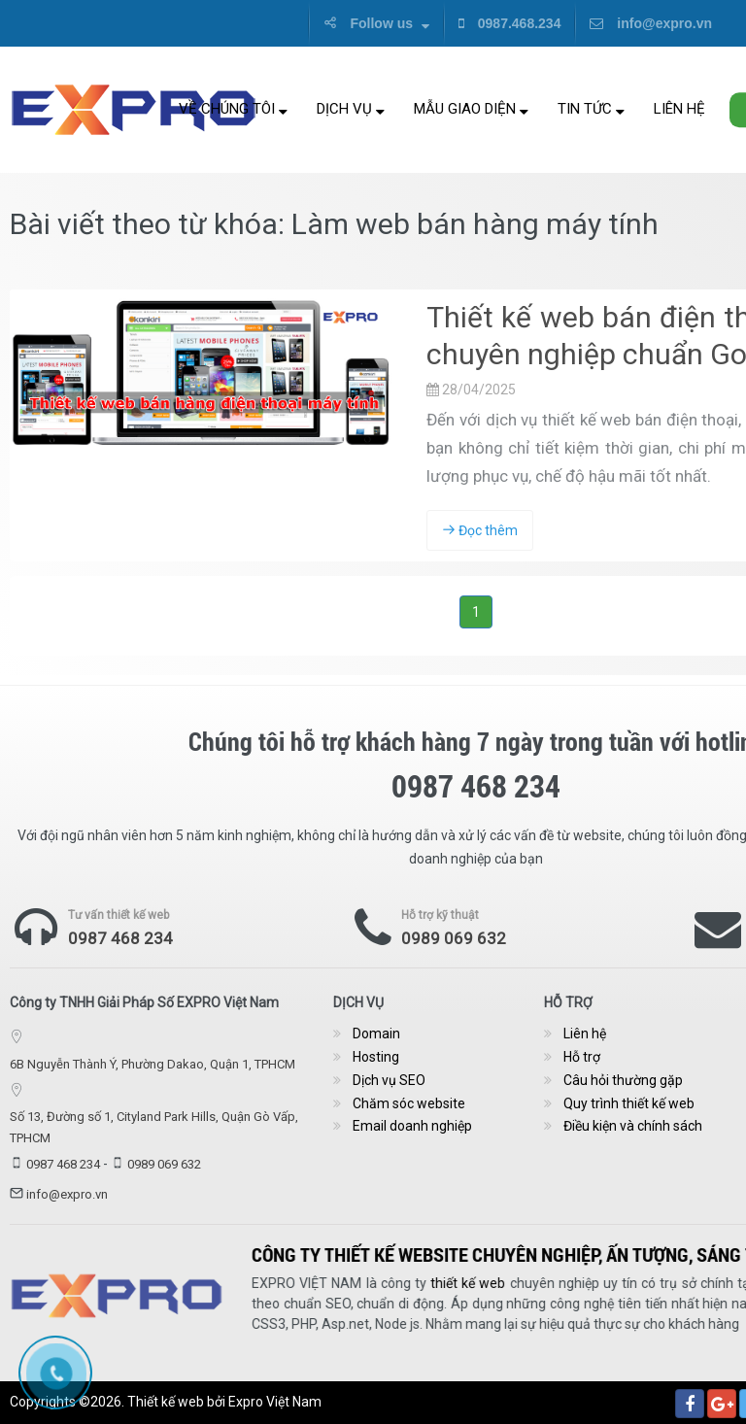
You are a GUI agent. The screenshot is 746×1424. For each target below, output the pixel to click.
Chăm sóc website (409, 1103)
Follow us (376, 23)
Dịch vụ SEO (389, 1080)
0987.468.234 (509, 23)
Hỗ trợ (581, 1057)
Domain (376, 1033)
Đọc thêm (480, 530)
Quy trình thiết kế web (629, 1103)
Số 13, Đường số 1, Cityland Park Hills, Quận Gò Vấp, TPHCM (154, 1127)
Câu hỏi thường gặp (623, 1080)
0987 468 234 (120, 938)
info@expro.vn (651, 23)
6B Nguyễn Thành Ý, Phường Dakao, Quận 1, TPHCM (152, 1064)
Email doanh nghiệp (412, 1126)
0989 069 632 (453, 938)
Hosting (376, 1057)
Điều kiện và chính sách (632, 1126)
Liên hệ (679, 109)
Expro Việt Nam (275, 1401)
